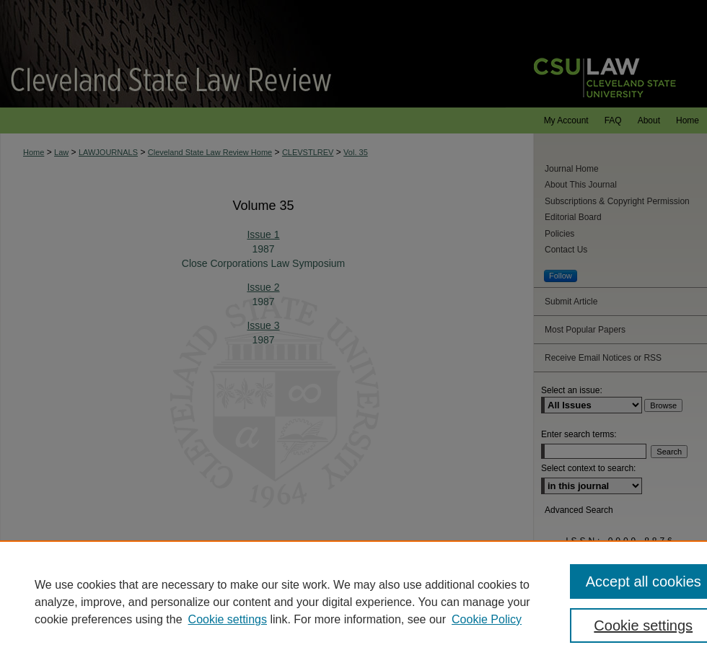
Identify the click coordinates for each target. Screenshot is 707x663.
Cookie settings (227, 619)
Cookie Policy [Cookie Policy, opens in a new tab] (487, 619)
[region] (353, 601)
